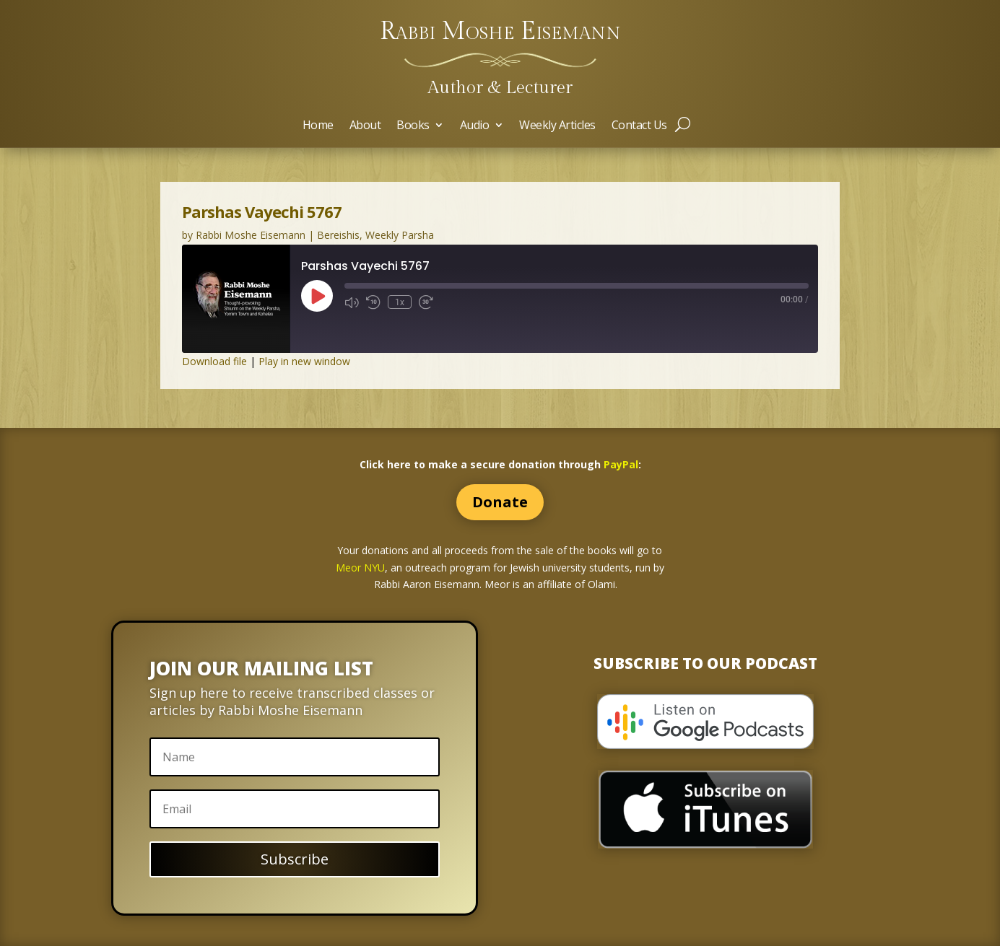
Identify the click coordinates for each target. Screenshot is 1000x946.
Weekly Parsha (399, 235)
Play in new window (304, 361)
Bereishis (338, 235)
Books (413, 126)
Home (318, 126)
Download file (214, 361)
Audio (475, 126)
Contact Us (639, 126)
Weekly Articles (557, 126)
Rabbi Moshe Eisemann (250, 235)
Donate (500, 502)
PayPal (621, 464)
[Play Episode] (317, 296)
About (365, 126)
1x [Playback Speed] (399, 302)
